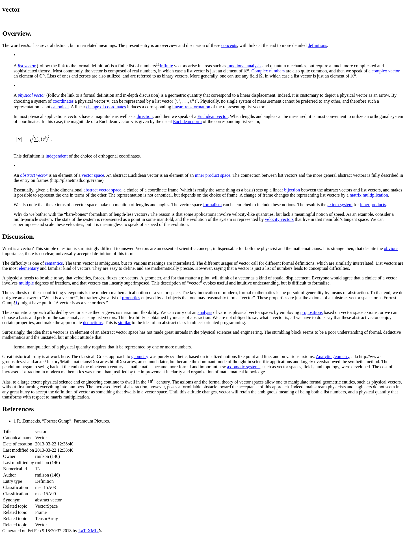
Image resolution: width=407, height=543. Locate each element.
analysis (205, 312)
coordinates (63, 101)
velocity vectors (279, 219)
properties (131, 297)
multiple (26, 283)
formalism (212, 204)
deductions (93, 322)
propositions (311, 312)
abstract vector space (102, 190)
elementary (29, 268)
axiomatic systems (243, 366)
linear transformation (191, 106)
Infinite (166, 65)
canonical (60, 106)
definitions (317, 45)
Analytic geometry (332, 356)
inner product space (212, 175)
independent (57, 156)
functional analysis (244, 65)
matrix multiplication (369, 195)
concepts (229, 45)
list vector (27, 65)
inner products (373, 204)
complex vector (385, 70)
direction (145, 116)
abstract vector (33, 175)
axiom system (340, 204)
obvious (391, 248)
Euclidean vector (212, 116)
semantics (54, 263)
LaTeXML (90, 530)
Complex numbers (268, 70)
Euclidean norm (187, 121)
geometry (139, 356)
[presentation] (246, 71)
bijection (292, 190)
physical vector (31, 95)
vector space (93, 175)
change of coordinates (106, 106)
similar (124, 322)
